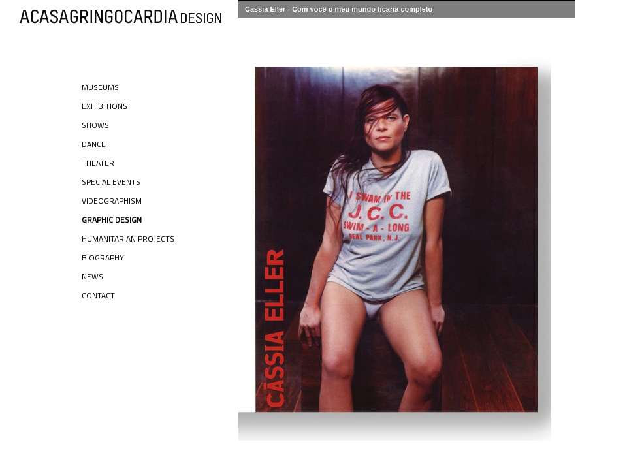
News (92, 276)
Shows (95, 125)
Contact (98, 295)
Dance (94, 144)
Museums (100, 87)
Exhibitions (104, 106)
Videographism (112, 201)
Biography (103, 257)
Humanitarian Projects (128, 238)
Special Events (111, 182)
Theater (98, 163)
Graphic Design (112, 219)
